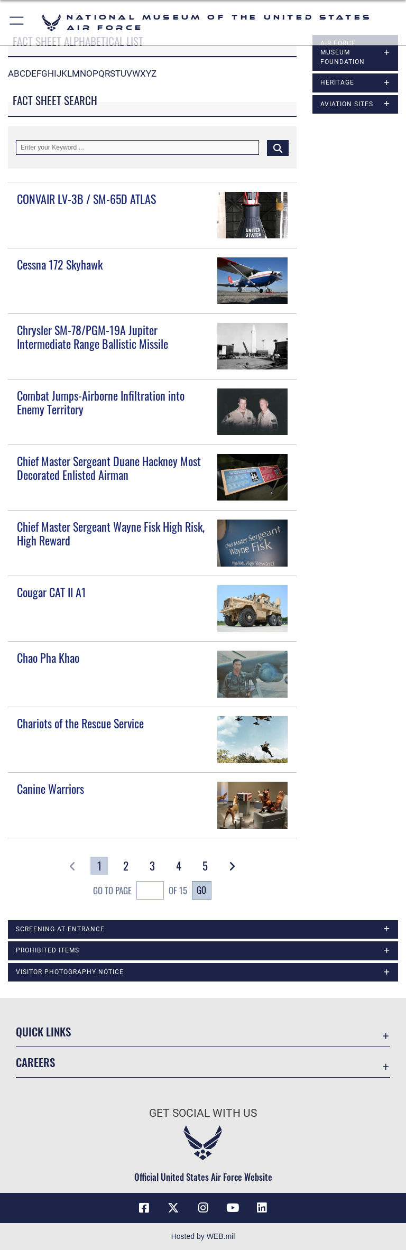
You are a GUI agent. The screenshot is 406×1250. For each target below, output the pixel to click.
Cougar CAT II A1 (51, 592)
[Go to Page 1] (99, 866)
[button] (17, 22)
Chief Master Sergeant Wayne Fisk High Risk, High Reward (111, 533)
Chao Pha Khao (48, 657)
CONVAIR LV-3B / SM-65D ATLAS (86, 198)
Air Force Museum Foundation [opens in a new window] (342, 53)
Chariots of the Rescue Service (80, 723)
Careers (35, 1062)
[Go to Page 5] (205, 866)
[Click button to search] (278, 147)
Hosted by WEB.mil (203, 1236)
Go (201, 889)
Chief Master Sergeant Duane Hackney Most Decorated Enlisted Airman (109, 467)
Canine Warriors (50, 788)
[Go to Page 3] (152, 866)
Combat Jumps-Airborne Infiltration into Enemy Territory (100, 402)
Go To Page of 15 (140, 892)
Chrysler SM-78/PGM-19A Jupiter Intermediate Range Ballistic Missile (92, 336)
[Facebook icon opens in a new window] (144, 1208)
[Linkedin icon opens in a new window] (262, 1208)
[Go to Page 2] (125, 866)
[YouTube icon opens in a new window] (233, 1208)
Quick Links (43, 1031)
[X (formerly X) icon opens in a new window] (173, 1208)
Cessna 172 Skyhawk (60, 264)
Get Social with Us (203, 1113)
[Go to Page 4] (179, 866)
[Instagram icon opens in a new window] (203, 1208)
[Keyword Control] (137, 147)
